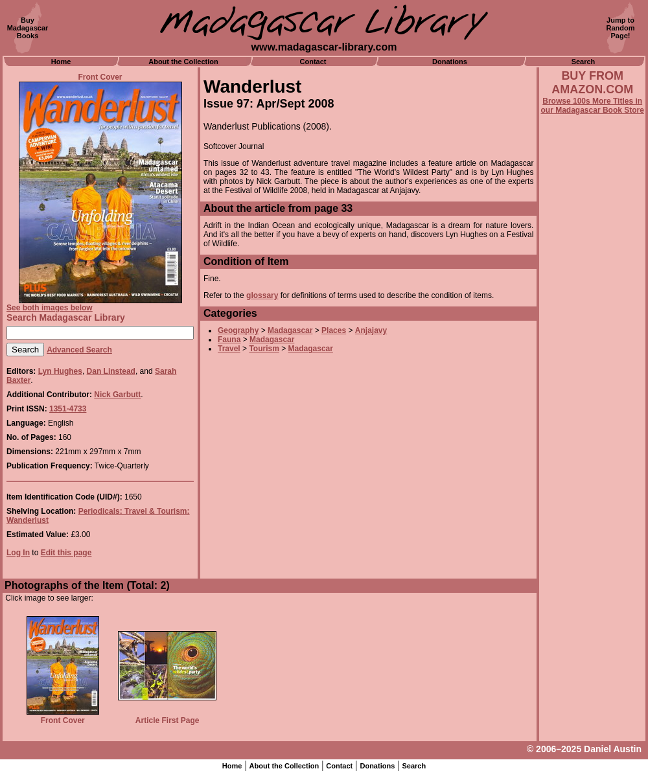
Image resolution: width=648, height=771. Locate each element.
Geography (238, 330)
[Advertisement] (592, 464)
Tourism (264, 348)
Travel (229, 348)
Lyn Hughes (60, 371)
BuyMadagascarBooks (28, 28)
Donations (449, 61)
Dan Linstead (111, 371)
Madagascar (290, 330)
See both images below (49, 307)
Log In (18, 552)
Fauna (229, 339)
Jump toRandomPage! (621, 28)
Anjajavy (371, 330)
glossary (262, 295)
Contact (313, 61)
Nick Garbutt (117, 394)
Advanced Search (79, 349)
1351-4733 (67, 408)
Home (61, 61)
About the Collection (183, 61)
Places (333, 330)
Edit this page (66, 552)
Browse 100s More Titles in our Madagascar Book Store (592, 106)
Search (584, 61)
